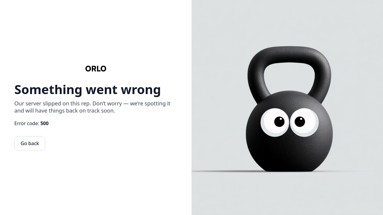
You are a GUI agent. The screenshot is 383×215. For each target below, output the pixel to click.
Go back (30, 143)
